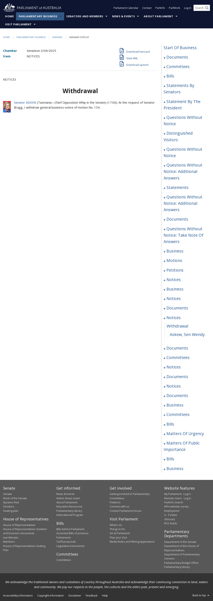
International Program (69, 515)
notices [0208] (173, 279)
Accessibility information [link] (18, 595)
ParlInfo (160, 8)
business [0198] (174, 251)
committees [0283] (178, 414)
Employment (171, 511)
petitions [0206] (174, 270)
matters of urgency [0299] (185, 433)
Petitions (115, 502)
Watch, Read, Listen (68, 498)
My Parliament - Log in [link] (177, 494)
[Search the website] (202, 8)
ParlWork (174, 8)
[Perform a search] (207, 8)
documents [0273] (177, 395)
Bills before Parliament (70, 529)
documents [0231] (177, 348)
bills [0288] (170, 424)
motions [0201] (174, 260)
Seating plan (10, 511)
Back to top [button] (201, 595)
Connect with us (119, 506)
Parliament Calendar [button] (126, 8)
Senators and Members (84, 16)
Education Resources (69, 506)
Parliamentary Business (38, 16)
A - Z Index (170, 515)
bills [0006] (170, 76)
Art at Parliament (120, 533)
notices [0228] (173, 317)
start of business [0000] (180, 47)
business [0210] (174, 289)
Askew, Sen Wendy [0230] (187, 334)
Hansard (57, 37)
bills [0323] (170, 459)
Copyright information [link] (50, 595)
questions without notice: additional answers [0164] (183, 203)
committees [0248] (178, 357)
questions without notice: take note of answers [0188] (183, 235)
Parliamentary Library (69, 511)
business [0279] (174, 405)
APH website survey (176, 506)
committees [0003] (178, 66)
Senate (7, 494)
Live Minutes (10, 537)
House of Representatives (19, 525)
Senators (8, 506)
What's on (116, 525)
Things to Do (117, 529)
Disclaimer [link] (74, 595)
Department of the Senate (180, 542)
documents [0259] (177, 376)
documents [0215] (177, 308)
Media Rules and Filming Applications (132, 541)
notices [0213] (173, 298)
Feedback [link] (92, 595)
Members (9, 541)
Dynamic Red (11, 502)
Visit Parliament (18, 24)
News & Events (123, 16)
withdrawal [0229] (177, 326)
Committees (63, 560)
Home (9, 16)
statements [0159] (177, 187)
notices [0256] (173, 367)
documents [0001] (177, 57)
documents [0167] (177, 219)
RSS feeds (170, 523)
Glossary (169, 519)
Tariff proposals (66, 541)
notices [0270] (173, 386)
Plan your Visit (118, 537)
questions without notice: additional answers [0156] (183, 171)
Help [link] (105, 595)
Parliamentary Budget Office (181, 563)
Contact (146, 8)
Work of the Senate (15, 498)
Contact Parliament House (125, 511)
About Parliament (158, 16)
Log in (187, 8)
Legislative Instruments (70, 546)
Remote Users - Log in (177, 498)
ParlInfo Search (173, 502)
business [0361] (174, 468)
